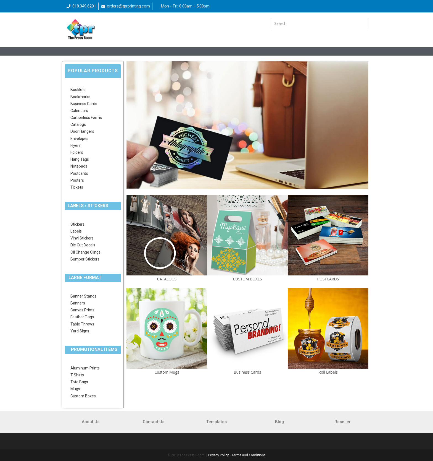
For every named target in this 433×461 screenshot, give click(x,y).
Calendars (79, 110)
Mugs (75, 389)
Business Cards (83, 103)
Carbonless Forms (86, 117)
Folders (76, 152)
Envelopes (79, 138)
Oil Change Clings (85, 252)
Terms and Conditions (248, 455)
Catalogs (78, 124)
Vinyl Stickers (82, 238)
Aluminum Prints (85, 368)
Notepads (78, 166)
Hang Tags (79, 159)
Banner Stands (83, 296)
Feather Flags (82, 317)
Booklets (78, 89)
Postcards (79, 173)
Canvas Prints (82, 310)
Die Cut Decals (82, 245)
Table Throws (82, 324)
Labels (76, 231)
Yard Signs (79, 331)
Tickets (76, 187)
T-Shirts (77, 375)
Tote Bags (79, 382)
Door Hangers (82, 131)
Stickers (77, 224)
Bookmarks (80, 97)
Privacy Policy (218, 455)
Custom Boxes (83, 396)
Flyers (75, 145)
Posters (77, 180)
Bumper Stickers (84, 259)
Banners (77, 303)
